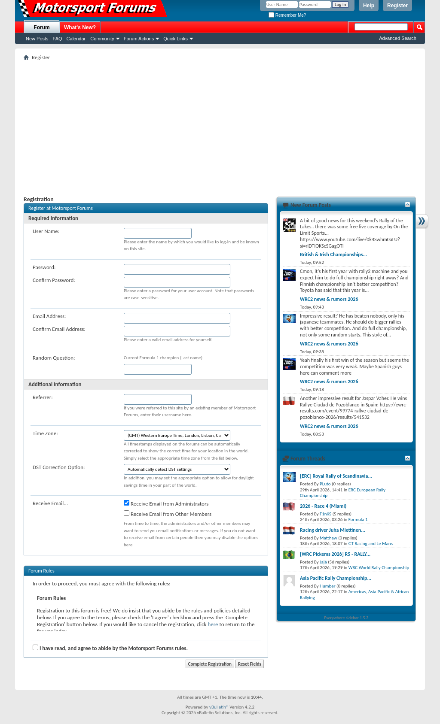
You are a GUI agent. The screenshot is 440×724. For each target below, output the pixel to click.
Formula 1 (358, 519)
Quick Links (175, 38)
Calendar (76, 38)
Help (368, 6)
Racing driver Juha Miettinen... (332, 530)
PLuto (325, 484)
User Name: (46, 231)
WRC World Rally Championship (378, 567)
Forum (41, 27)
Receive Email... (50, 503)
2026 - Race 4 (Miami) (323, 506)
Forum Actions (139, 38)
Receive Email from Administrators (166, 503)
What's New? (80, 27)
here (213, 624)
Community (102, 38)
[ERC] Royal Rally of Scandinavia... (336, 476)
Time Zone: (45, 433)
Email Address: (49, 316)
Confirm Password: (54, 280)
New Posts (37, 38)
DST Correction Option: (59, 467)
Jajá (323, 562)
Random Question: (54, 357)
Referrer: (43, 397)
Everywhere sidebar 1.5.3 (346, 618)
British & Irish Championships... (333, 254)
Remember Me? (287, 15)
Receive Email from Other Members (167, 513)
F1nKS (325, 514)
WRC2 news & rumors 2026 (329, 299)
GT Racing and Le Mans (370, 543)
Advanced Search (397, 38)
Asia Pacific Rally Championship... (335, 578)
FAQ (57, 38)
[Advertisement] (220, 125)
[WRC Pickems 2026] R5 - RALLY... (335, 554)
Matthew (328, 538)
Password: (44, 267)
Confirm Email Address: (59, 329)
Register (397, 6)
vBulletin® (219, 707)
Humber (328, 586)
